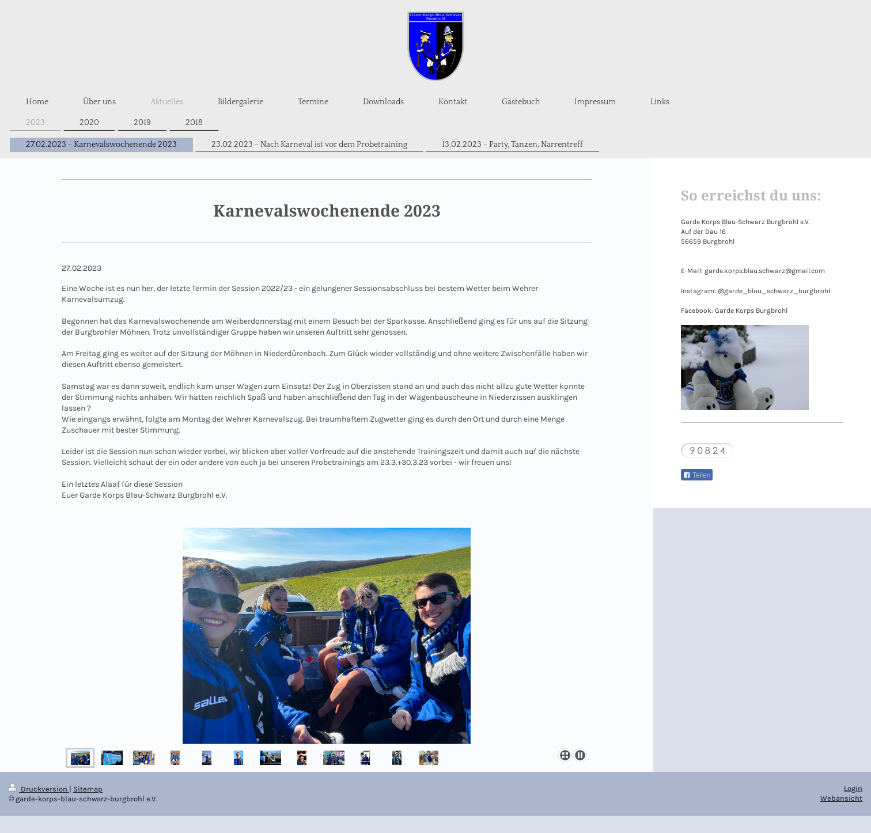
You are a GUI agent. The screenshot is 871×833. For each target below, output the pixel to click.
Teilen (696, 475)
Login (853, 788)
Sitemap (88, 789)
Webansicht (841, 798)
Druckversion (39, 789)
